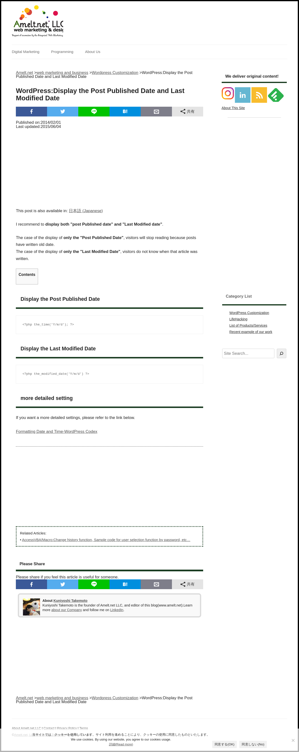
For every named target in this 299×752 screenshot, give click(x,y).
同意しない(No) (253, 744)
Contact (48, 728)
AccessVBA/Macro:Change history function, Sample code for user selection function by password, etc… (106, 540)
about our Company (66, 610)
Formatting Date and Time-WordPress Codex (56, 431)
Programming (62, 52)
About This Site (233, 108)
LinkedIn (116, 610)
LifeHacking (238, 319)
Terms (84, 728)
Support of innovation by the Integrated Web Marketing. (37, 35)
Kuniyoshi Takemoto (70, 601)
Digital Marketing (25, 52)
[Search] (281, 353)
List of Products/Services (248, 325)
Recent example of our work (250, 332)
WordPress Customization (249, 313)
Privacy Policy (67, 728)
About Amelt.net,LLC (26, 728)
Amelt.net (24, 72)
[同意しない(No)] (292, 740)
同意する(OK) (224, 744)
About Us (92, 52)
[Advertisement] (109, 167)
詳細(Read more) (121, 744)
